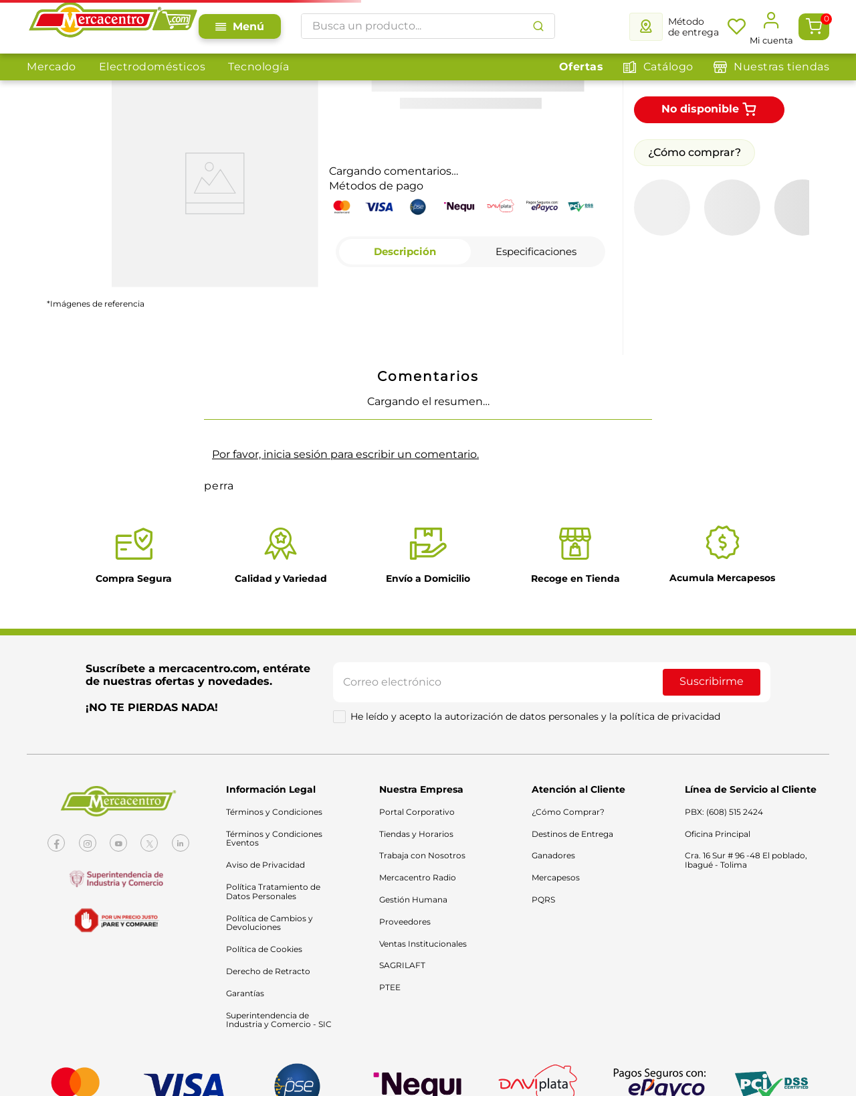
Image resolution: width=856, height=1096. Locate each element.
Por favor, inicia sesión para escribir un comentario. (345, 454)
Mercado (51, 66)
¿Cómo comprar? (694, 152)
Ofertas (581, 66)
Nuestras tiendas (781, 66)
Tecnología (258, 66)
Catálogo (668, 66)
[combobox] (428, 26)
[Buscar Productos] (538, 26)
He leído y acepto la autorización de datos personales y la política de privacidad (535, 716)
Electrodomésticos (152, 66)
